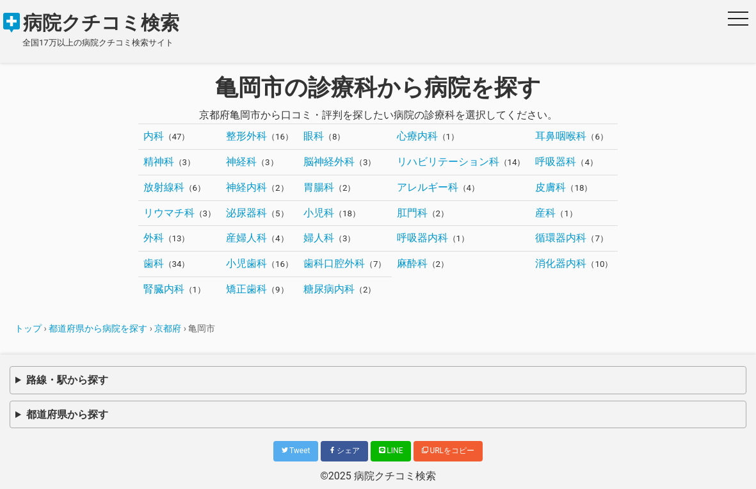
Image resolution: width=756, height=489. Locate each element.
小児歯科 (246, 263)
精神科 (158, 162)
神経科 (241, 162)
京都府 (167, 328)
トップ (28, 328)
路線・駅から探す (67, 380)
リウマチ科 (169, 213)
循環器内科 (560, 238)
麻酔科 (412, 263)
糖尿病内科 (329, 289)
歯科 (153, 263)
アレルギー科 (427, 187)
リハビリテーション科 (448, 162)
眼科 (313, 136)
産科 (545, 213)
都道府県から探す (67, 414)
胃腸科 (318, 187)
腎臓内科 (163, 289)
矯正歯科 (246, 289)
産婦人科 (246, 238)
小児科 (318, 213)
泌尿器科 (246, 213)
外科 (153, 238)
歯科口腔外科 (334, 263)
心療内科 (417, 136)
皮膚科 (550, 187)
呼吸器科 (555, 162)
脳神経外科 (329, 162)
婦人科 (318, 238)
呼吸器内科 (422, 238)
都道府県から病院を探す (98, 328)
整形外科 (246, 136)
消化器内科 (560, 263)
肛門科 (412, 213)
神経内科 (246, 187)
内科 (153, 136)
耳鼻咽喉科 (560, 136)
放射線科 (163, 187)
